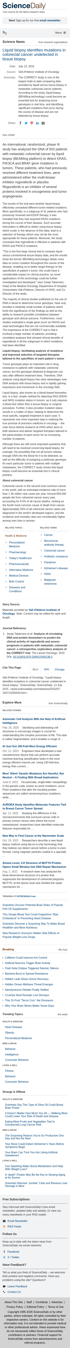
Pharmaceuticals (19, 564)
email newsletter (50, 20)
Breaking (8, 949)
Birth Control (16, 581)
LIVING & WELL (10, 1065)
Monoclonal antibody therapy (54, 542)
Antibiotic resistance (56, 556)
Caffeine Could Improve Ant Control (26, 957)
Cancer (48, 535)
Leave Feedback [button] (17, 1286)
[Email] (43, 123)
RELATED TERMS (48, 528)
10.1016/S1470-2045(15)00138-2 (32, 656)
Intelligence (12, 1054)
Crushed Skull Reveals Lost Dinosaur (27, 995)
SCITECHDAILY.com (26, 896)
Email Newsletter (18, 1221)
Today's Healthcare (20, 558)
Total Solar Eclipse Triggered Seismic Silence (32, 968)
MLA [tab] (35, 669)
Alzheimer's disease (56, 568)
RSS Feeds (14, 1226)
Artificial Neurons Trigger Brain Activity (27, 963)
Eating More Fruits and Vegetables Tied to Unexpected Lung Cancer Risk (30, 1123)
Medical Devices (18, 575)
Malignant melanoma (50, 581)
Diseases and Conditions (17, 589)
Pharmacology (17, 552)
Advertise (56, 1302)
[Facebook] (20, 123)
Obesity (9, 1032)
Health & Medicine (16, 535)
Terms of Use (55, 1306)
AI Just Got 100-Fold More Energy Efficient (30, 746)
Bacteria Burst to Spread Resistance (26, 973)
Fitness (9, 1070)
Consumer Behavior (17, 1059)
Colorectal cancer (54, 550)
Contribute (41, 1302)
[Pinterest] (32, 123)
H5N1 (47, 574)
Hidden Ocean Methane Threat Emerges (29, 984)
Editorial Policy (35, 1306)
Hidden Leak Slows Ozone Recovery (27, 979)
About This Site (14, 1302)
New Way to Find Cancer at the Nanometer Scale (33, 835)
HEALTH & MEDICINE (13, 1021)
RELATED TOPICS (13, 528)
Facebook (13, 1251)
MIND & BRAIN (10, 1043)
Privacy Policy (14, 1306)
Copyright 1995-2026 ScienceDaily (28, 1312)
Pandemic (50, 562)
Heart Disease (13, 1027)
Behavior (10, 1049)
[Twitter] (26, 123)
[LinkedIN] (37, 123)
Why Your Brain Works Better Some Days (29, 1005)
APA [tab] (46, 669)
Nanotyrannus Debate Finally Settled (27, 989)
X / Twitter (13, 1257)
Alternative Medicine (21, 569)
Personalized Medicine (17, 544)
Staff (29, 1302)
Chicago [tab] (59, 669)
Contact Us (14, 1291)
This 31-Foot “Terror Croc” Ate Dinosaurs (29, 1000)
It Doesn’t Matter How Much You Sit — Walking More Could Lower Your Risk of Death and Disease (36, 1115)
